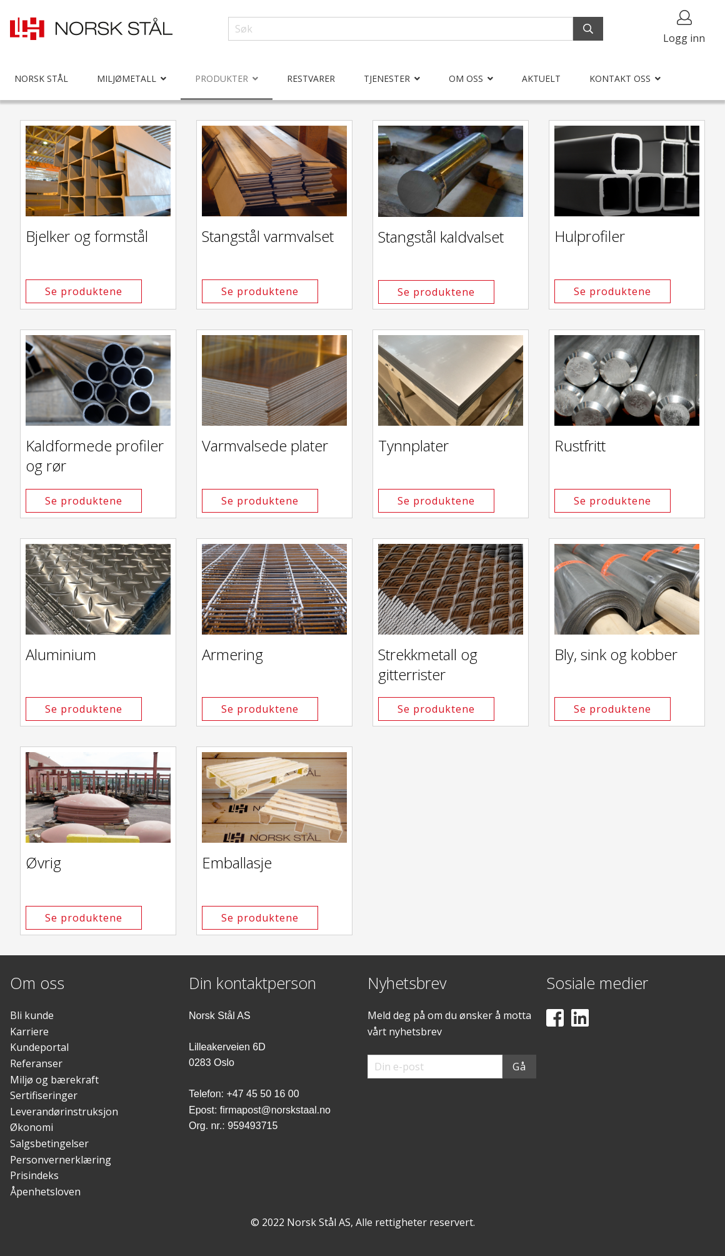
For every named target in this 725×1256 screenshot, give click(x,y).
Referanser (36, 1063)
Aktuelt (541, 78)
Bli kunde (32, 1015)
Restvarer (311, 78)
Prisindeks (34, 1175)
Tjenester (387, 78)
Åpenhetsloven (45, 1191)
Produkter (221, 78)
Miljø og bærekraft (54, 1080)
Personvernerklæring (60, 1160)
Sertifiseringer (44, 1095)
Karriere (29, 1031)
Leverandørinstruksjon (64, 1111)
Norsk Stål (41, 78)
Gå (519, 1066)
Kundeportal (39, 1047)
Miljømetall (126, 78)
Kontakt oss (620, 78)
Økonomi (31, 1127)
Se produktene (83, 291)
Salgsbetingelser (49, 1143)
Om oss (466, 78)
